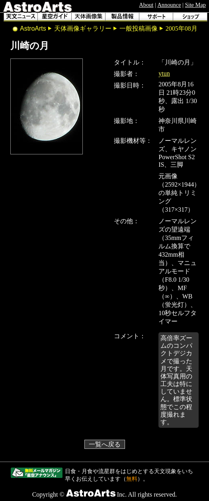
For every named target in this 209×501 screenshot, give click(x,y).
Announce (169, 5)
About (146, 5)
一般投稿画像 (138, 28)
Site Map (195, 5)
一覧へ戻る (105, 444)
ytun (164, 73)
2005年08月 (181, 28)
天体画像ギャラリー (82, 28)
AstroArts (33, 28)
